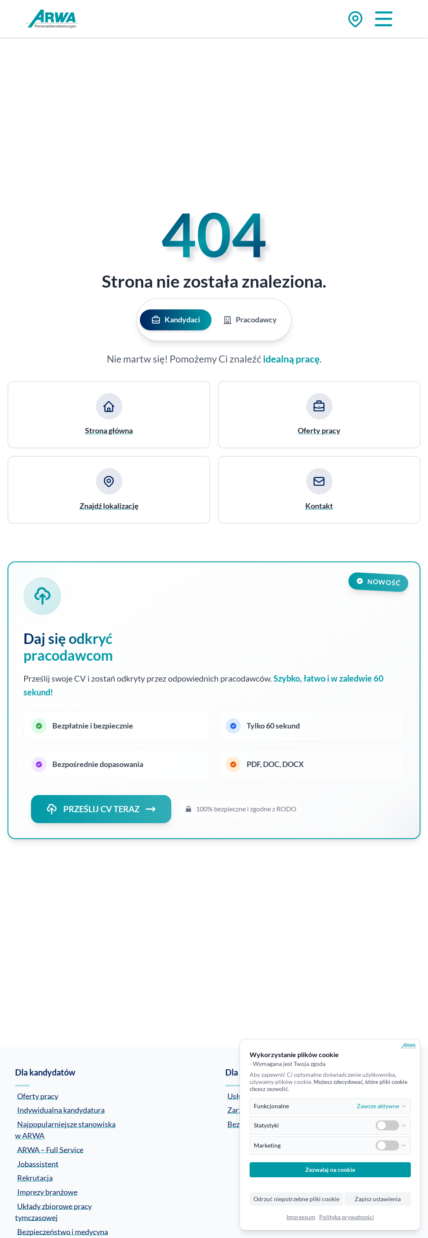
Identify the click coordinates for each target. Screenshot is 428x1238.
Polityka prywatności (346, 1217)
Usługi (238, 1095)
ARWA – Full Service (50, 1149)
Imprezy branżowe (47, 1192)
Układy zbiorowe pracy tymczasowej (53, 1211)
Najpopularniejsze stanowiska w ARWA (65, 1130)
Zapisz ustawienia (378, 1199)
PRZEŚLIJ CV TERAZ (101, 809)
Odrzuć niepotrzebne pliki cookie (296, 1199)
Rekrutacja (35, 1177)
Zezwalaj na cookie (330, 1169)
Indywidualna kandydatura (61, 1109)
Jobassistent (38, 1163)
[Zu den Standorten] (355, 19)
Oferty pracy (37, 1095)
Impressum (300, 1217)
